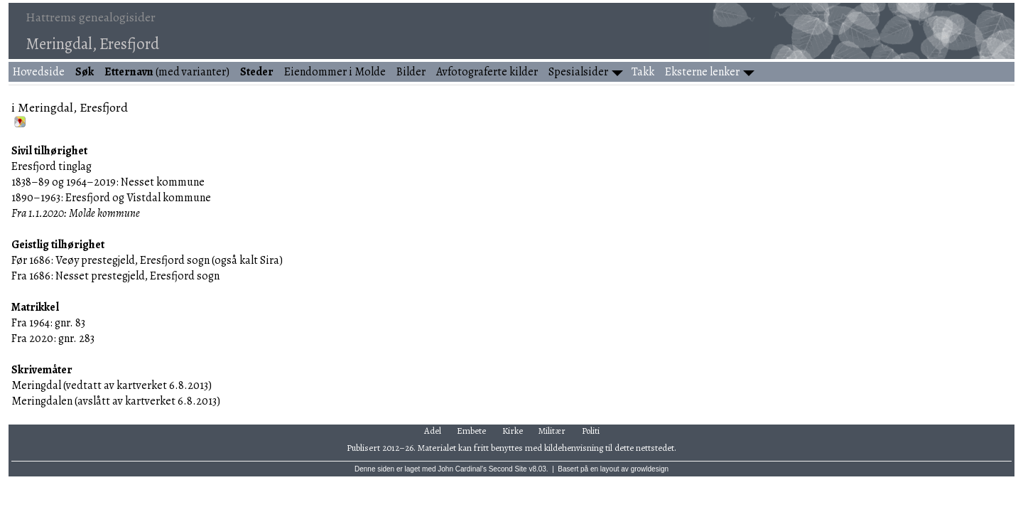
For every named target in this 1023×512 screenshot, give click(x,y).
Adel (432, 431)
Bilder (411, 72)
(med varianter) (166, 72)
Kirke (512, 431)
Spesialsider (578, 72)
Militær (551, 431)
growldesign (650, 469)
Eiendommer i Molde (335, 72)
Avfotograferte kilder (487, 72)
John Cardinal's (462, 469)
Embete (471, 431)
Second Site (508, 469)
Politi (591, 431)
